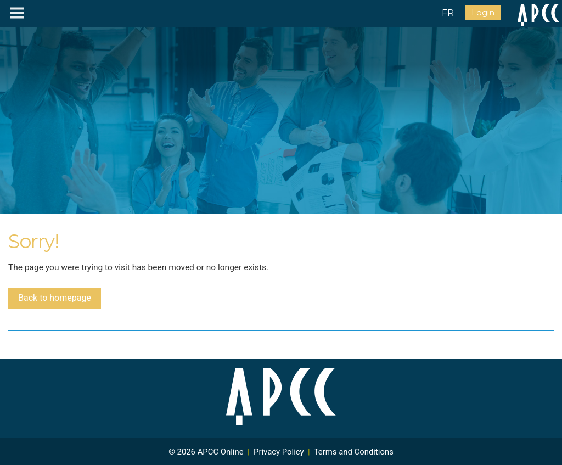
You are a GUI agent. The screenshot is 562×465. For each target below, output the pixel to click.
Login (482, 13)
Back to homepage (54, 298)
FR (448, 13)
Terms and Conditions (354, 452)
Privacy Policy (279, 452)
